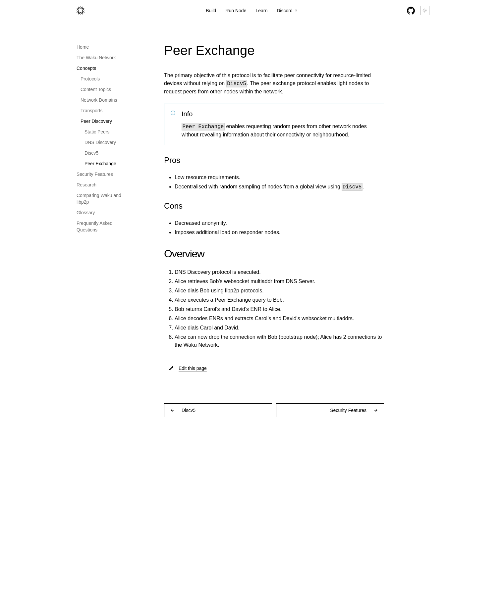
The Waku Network (96, 57)
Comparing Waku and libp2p (99, 199)
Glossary (86, 212)
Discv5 (91, 153)
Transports (91, 110)
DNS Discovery (100, 142)
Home (83, 47)
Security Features (95, 174)
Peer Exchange (100, 163)
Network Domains (99, 100)
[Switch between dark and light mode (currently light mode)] (424, 10)
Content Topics (96, 89)
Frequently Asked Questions (94, 226)
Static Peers (96, 131)
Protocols (90, 78)
